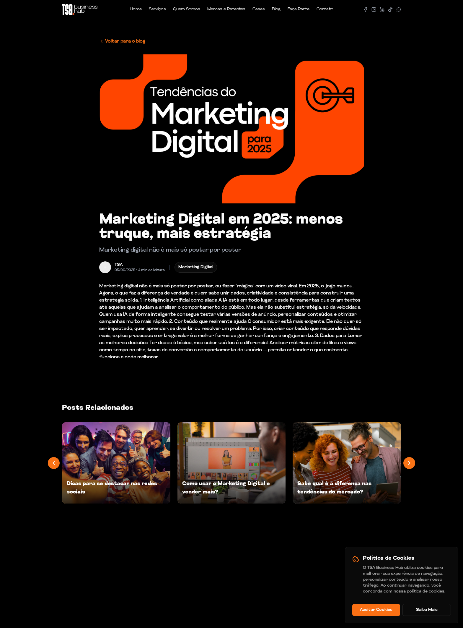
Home (136, 9)
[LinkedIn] (382, 9)
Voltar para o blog (122, 41)
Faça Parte (298, 9)
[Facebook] (365, 9)
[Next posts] (409, 463)
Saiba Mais (427, 610)
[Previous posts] (54, 463)
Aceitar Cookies (376, 610)
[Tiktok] (390, 9)
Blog (276, 9)
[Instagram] (373, 9)
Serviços (157, 9)
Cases (258, 9)
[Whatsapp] (398, 9)
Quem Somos (186, 9)
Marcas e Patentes (226, 9)
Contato (325, 9)
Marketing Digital (195, 267)
